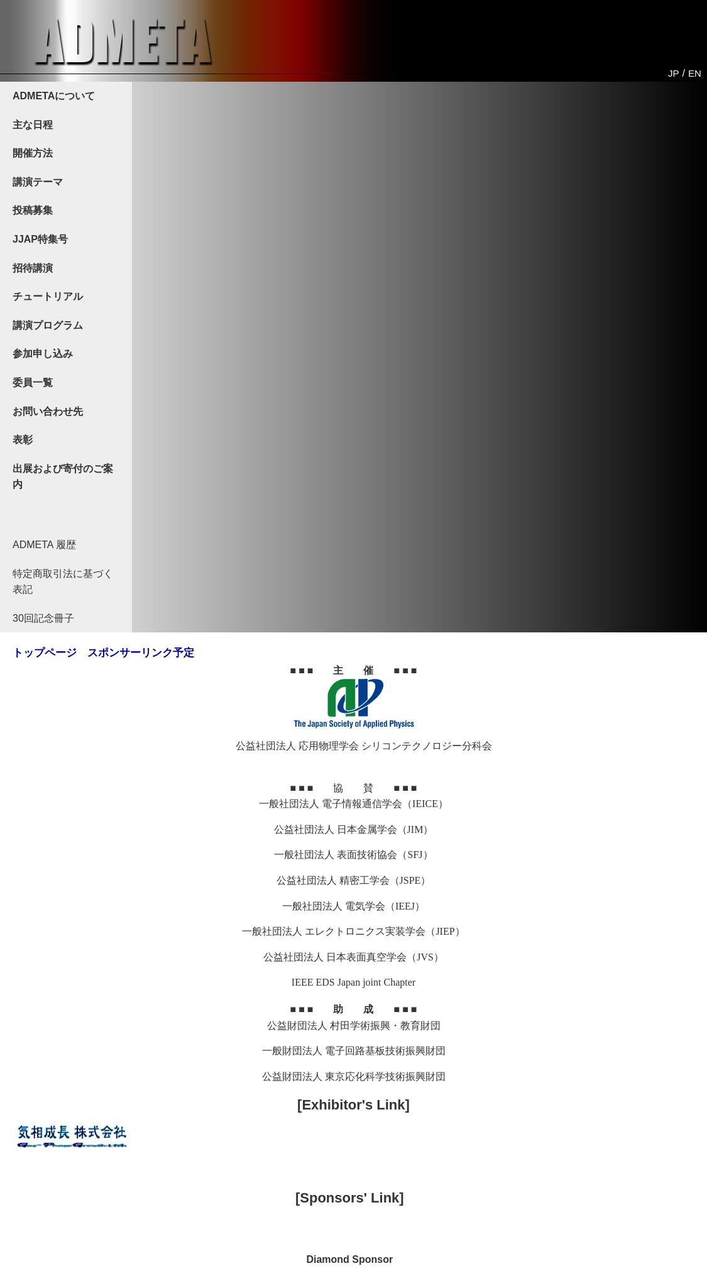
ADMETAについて (54, 96)
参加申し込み (43, 353)
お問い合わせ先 (48, 411)
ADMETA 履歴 (44, 544)
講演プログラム (48, 325)
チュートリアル (48, 296)
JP (673, 73)
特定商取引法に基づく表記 (63, 581)
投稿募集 (33, 210)
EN (694, 73)
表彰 (23, 439)
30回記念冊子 (43, 618)
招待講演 (33, 268)
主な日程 (33, 124)
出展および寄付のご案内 (63, 476)
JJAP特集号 (40, 239)
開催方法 (33, 153)
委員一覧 (33, 382)
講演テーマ (38, 182)
